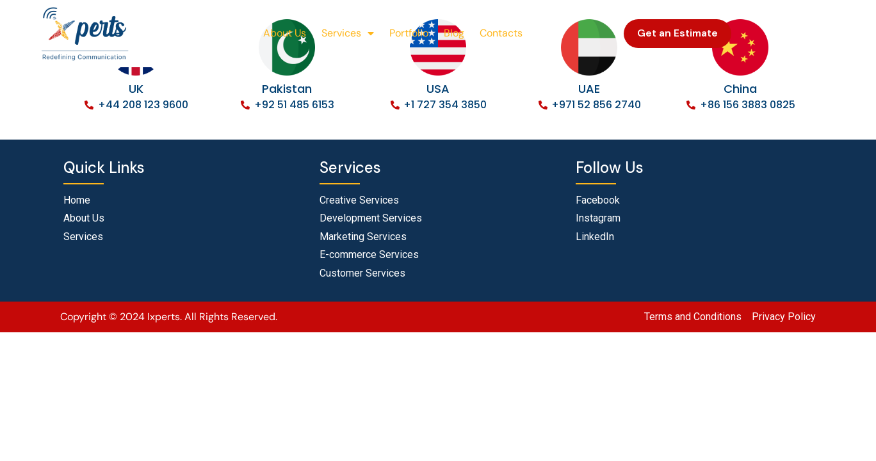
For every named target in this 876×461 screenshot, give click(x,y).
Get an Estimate (677, 33)
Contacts (501, 33)
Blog (454, 33)
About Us (284, 33)
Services (347, 33)
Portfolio (408, 33)
